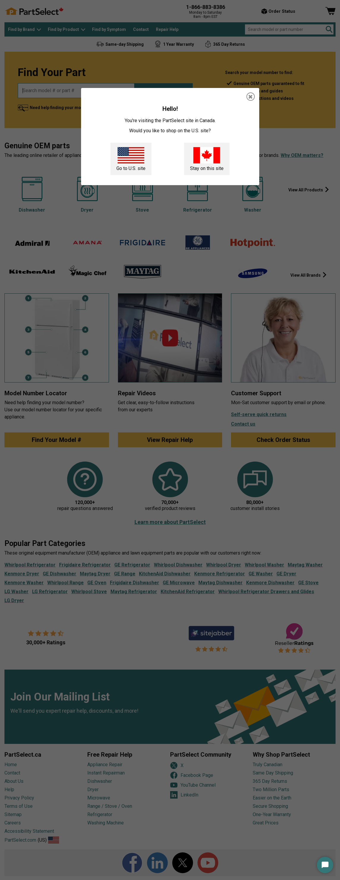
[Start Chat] (325, 865)
